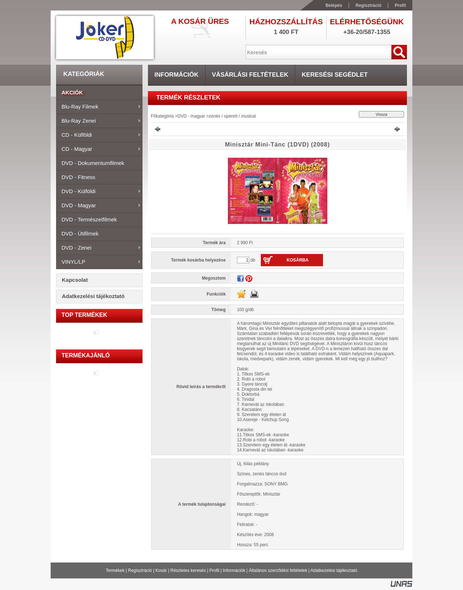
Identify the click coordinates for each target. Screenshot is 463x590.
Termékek (115, 570)
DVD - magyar (98, 205)
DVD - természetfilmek (89, 219)
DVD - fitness (78, 177)
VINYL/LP (98, 262)
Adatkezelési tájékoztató (333, 570)
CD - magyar (98, 149)
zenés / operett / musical (232, 116)
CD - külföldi (98, 135)
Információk (234, 570)
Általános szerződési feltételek (278, 570)
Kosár (161, 570)
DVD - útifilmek (80, 233)
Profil (214, 570)
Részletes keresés (188, 570)
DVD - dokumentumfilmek (92, 163)
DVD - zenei (98, 248)
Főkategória (162, 116)
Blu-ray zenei (98, 121)
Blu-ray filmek (98, 107)
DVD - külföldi (98, 191)
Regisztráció (140, 570)
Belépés (334, 5)
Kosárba (297, 260)
